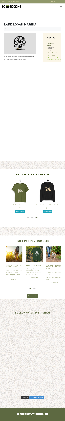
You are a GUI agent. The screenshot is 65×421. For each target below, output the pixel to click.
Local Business (9, 29)
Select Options (23, 211)
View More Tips (32, 296)
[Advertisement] (32, 148)
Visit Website (51, 55)
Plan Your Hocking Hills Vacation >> (11, 1)
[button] (27, 217)
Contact (53, 1)
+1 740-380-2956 (52, 52)
